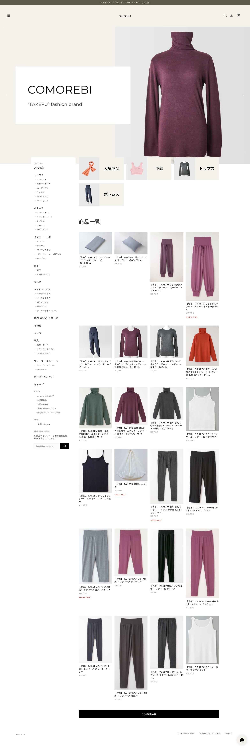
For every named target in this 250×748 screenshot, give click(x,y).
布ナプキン (42, 258)
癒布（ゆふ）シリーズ (46, 318)
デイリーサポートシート (47, 311)
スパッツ (41, 225)
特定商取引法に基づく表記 (48, 412)
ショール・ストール (45, 365)
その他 (37, 325)
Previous (7, 95)
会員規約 (229, 733)
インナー (41, 241)
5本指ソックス (43, 274)
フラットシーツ (44, 353)
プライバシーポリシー (46, 408)
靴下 (36, 266)
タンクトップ (43, 196)
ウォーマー (42, 369)
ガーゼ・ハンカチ (43, 377)
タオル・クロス (42, 289)
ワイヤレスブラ (44, 250)
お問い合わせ (43, 404)
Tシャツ (40, 192)
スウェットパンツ (44, 212)
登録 (64, 446)
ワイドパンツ (43, 229)
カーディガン (43, 188)
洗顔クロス (42, 306)
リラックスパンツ (44, 217)
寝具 (36, 340)
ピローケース (43, 345)
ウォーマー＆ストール (46, 361)
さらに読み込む (149, 714)
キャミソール (43, 201)
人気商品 (39, 167)
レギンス (41, 221)
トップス (39, 175)
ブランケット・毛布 (45, 349)
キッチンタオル (44, 294)
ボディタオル (43, 302)
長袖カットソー (44, 183)
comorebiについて (45, 396)
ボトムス (39, 208)
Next (243, 95)
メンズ (37, 333)
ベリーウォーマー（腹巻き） (49, 254)
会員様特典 (42, 400)
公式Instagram (44, 424)
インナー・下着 (42, 237)
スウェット (42, 179)
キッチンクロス (44, 298)
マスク (37, 282)
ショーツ (41, 245)
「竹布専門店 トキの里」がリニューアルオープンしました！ (125, 3)
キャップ (39, 384)
